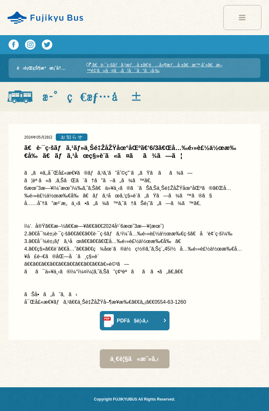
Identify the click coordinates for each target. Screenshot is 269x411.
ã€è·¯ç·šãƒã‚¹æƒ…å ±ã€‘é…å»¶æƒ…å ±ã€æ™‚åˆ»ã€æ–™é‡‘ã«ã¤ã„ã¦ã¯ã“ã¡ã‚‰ (154, 67)
